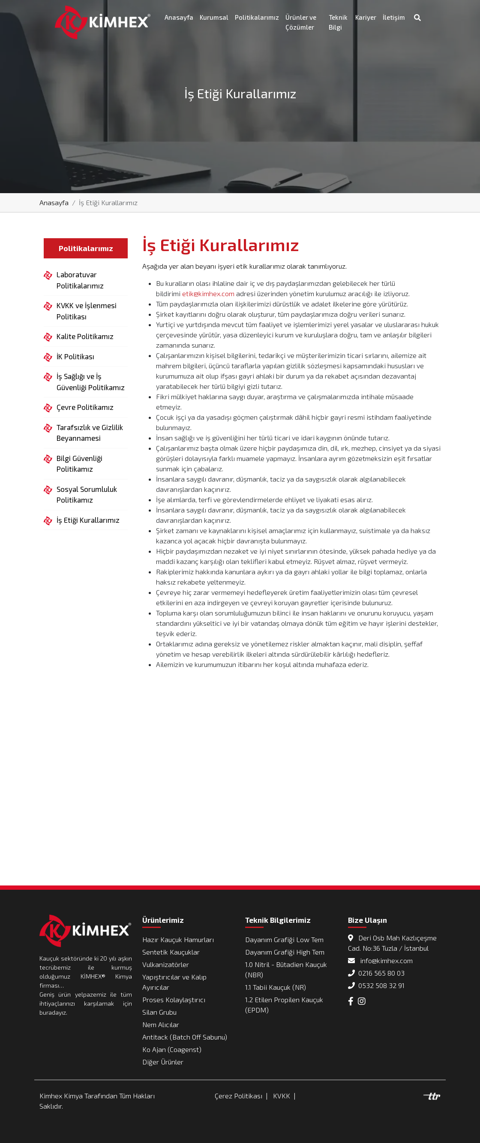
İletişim (394, 17)
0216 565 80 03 (376, 973)
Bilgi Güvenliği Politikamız (79, 463)
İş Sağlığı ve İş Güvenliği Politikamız (91, 381)
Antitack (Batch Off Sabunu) (184, 1037)
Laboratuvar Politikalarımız (80, 279)
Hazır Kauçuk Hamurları (178, 939)
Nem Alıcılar (160, 1024)
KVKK (281, 1095)
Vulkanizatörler (165, 964)
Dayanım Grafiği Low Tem (284, 939)
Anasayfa (179, 17)
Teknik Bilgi (338, 22)
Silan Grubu (159, 1012)
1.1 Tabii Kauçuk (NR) (275, 987)
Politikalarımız (257, 17)
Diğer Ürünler (162, 1062)
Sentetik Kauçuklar (171, 952)
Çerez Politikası (238, 1095)
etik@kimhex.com (208, 293)
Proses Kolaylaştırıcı (173, 999)
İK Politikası (75, 356)
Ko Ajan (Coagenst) (171, 1049)
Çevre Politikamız (85, 407)
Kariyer (365, 17)
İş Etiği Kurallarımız (88, 520)
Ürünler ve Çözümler (300, 22)
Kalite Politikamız (85, 336)
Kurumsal (214, 17)
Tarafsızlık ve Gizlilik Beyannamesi (90, 432)
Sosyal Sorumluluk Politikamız (87, 494)
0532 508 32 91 (376, 985)
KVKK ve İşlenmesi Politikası (87, 310)
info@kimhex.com (380, 960)
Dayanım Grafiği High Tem (284, 952)
